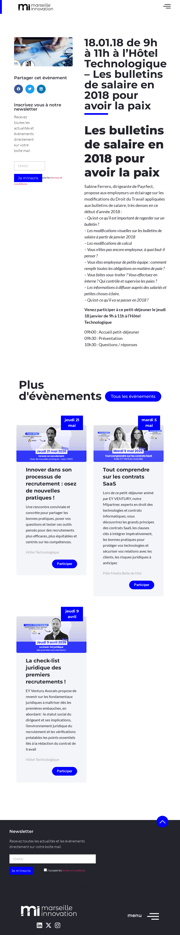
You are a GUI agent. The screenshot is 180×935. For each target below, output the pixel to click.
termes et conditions (73, 870)
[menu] (153, 916)
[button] (18, 89)
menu (135, 915)
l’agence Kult (61, 886)
